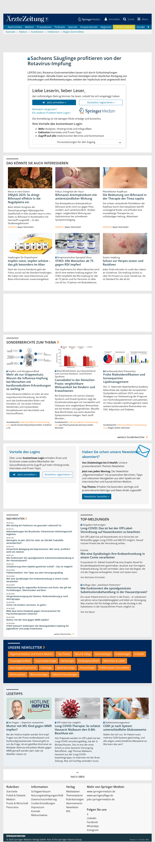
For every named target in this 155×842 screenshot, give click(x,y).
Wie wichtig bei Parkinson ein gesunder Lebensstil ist (33, 525)
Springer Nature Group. (70, 840)
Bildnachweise (39, 815)
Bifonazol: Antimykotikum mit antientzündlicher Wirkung (76, 197)
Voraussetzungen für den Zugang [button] (89, 142)
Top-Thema (63, 654)
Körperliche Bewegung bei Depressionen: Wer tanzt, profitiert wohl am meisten (38, 551)
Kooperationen (89, 27)
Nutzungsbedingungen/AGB (47, 796)
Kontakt (35, 811)
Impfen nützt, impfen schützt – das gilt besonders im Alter (29, 263)
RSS (68, 811)
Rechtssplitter (18, 675)
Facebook (92, 822)
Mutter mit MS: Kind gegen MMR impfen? (27, 620)
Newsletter (72, 807)
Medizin (29, 27)
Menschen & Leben (114, 661)
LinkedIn (91, 818)
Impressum (37, 807)
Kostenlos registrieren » (101, 102)
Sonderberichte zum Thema (31, 342)
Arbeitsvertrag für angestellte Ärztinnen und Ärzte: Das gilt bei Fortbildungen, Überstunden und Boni (38, 589)
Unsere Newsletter (25, 647)
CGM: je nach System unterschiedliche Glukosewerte (124, 728)
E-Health (139, 654)
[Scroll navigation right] (148, 27)
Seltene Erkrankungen (64, 675)
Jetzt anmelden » (54, 102)
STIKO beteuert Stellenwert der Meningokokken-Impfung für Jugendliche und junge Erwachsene (37, 627)
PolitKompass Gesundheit (114, 668)
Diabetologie (122, 654)
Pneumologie (87, 668)
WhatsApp (93, 826)
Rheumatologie (39, 675)
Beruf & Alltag (83, 654)
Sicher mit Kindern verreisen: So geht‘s (26, 605)
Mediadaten (73, 792)
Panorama (12, 807)
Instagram (93, 830)
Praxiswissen (44, 27)
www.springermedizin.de (101, 792)
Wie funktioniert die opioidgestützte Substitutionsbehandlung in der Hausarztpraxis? (40, 559)
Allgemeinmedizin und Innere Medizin (31, 654)
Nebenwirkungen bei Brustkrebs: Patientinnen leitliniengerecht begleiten (39, 533)
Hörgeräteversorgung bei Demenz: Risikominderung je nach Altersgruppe (37, 598)
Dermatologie (103, 654)
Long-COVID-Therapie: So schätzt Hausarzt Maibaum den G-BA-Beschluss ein (77, 730)
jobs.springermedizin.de (101, 799)
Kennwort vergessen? (44, 109)
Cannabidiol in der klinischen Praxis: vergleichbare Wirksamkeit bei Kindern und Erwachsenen (75, 385)
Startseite (11, 792)
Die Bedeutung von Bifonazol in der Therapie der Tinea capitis (125, 197)
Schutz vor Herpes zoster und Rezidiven (123, 263)
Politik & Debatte (124, 27)
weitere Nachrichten (64, 634)
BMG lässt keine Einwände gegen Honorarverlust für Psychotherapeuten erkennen (33, 613)
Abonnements (74, 803)
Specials (72, 27)
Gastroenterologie (45, 661)
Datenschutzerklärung (44, 799)
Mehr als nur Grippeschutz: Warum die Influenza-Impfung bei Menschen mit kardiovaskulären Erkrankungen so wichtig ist (28, 382)
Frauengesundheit (20, 661)
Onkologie (46, 668)
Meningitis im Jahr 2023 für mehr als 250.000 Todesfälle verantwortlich (34, 542)
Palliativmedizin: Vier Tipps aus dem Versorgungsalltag (34, 573)
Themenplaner (74, 796)
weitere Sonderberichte (133, 437)
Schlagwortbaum (41, 792)
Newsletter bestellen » (96, 497)
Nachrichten (15, 27)
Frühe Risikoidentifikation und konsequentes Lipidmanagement (124, 378)
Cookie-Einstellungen (43, 803)
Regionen (106, 27)
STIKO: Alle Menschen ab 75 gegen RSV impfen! (74, 263)
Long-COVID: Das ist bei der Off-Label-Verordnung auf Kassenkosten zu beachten (110, 530)
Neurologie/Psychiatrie (23, 668)
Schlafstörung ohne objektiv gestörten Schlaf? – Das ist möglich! (39, 567)
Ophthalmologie (66, 668)
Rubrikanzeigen (75, 799)
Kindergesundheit (88, 661)
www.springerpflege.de (100, 796)
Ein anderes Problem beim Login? (51, 113)
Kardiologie (67, 661)
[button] (142, 19)
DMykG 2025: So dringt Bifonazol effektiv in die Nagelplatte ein (24, 199)
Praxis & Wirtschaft (17, 803)
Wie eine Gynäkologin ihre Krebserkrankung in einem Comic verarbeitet (37, 580)
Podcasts (60, 27)
